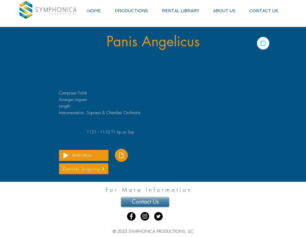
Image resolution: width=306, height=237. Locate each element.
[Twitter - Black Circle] (158, 216)
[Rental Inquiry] (83, 168)
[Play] (65, 155)
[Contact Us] (145, 202)
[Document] (121, 155)
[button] (131, 11)
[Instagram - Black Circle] (145, 216)
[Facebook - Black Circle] (131, 216)
